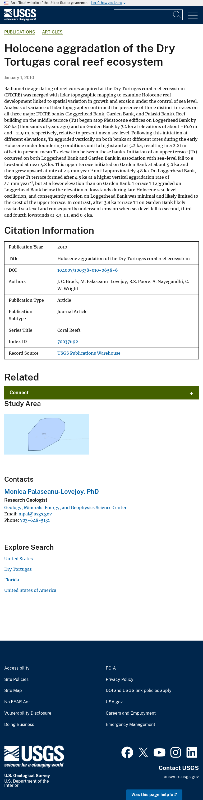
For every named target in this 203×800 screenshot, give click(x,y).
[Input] (148, 14)
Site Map (13, 690)
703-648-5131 (35, 520)
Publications (19, 32)
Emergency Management (130, 724)
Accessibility (17, 668)
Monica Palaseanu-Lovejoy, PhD (51, 491)
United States (18, 558)
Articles (52, 32)
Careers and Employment (131, 713)
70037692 (67, 341)
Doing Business (19, 724)
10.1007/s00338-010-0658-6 (87, 270)
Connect (19, 392)
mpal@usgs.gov (35, 513)
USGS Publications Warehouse (89, 353)
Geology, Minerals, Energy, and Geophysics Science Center (65, 507)
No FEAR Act (17, 702)
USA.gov (114, 702)
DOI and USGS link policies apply (139, 690)
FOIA (111, 668)
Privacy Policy (119, 679)
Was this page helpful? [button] (154, 794)
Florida (11, 579)
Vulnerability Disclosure (27, 713)
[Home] (20, 19)
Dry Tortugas (18, 569)
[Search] (177, 14)
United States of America (30, 590)
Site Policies (16, 679)
